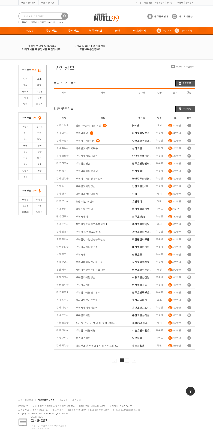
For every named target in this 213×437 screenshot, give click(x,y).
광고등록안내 (161, 16)
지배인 (25, 97)
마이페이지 (139, 30)
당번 (25, 78)
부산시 (52, 22)
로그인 (139, 2)
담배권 (39, 211)
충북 (39, 164)
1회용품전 (25, 211)
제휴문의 (76, 399)
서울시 (34, 22)
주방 (39, 97)
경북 (39, 145)
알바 (25, 103)
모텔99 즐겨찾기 (28, 2)
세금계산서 (159, 2)
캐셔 (25, 84)
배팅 (39, 84)
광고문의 (190, 2)
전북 (25, 157)
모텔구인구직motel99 (104, 14)
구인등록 (167, 30)
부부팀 (25, 22)
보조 (39, 78)
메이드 (25, 91)
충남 (25, 164)
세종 (25, 176)
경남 (39, 138)
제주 (39, 170)
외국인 (39, 103)
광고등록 (187, 83)
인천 (39, 132)
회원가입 (148, 2)
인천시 (60, 22)
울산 (25, 138)
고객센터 (179, 2)
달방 (117, 30)
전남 (39, 151)
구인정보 (51, 30)
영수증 (170, 2)
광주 (25, 151)
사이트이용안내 (187, 16)
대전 (39, 157)
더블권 (39, 199)
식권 (39, 205)
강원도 (25, 170)
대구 (25, 145)
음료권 (25, 205)
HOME (29, 30)
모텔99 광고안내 (48, 2)
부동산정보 (95, 30)
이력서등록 (186, 30)
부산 (25, 132)
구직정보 (73, 30)
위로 (188, 388)
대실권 (25, 199)
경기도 (43, 22)
